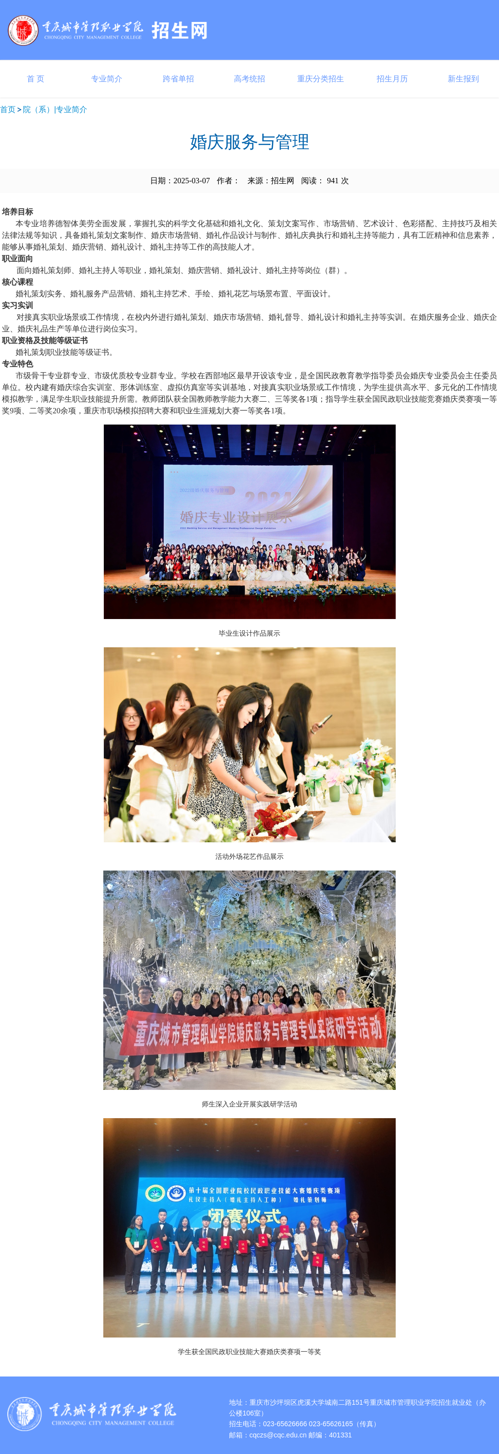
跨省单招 (178, 79)
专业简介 (106, 79)
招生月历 (392, 79)
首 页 (35, 79)
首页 (8, 109)
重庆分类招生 (320, 79)
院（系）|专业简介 (55, 109)
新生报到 (463, 79)
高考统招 (249, 79)
